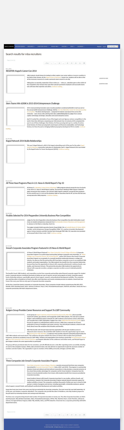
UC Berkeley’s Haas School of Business (45, 187)
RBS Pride (69, 315)
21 (80, 63)
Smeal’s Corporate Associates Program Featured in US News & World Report (38, 248)
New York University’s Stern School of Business (22, 339)
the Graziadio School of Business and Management (70, 222)
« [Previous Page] (51, 63)
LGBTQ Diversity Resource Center (71, 320)
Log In (104, 46)
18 (67, 63)
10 (59, 63)
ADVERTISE (76, 425)
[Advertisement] (62, 29)
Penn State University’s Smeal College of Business (61, 252)
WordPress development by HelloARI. (72, 427)
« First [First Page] (47, 63)
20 (75, 63)
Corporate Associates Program (45, 367)
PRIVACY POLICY (56, 425)
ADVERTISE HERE (103, 78)
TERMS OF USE (48, 425)
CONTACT (71, 425)
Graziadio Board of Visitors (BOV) (75, 227)
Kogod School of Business (53, 77)
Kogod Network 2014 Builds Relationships (23, 140)
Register (99, 46)
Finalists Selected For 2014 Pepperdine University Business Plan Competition (38, 215)
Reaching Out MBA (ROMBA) (37, 333)
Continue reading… (57, 86)
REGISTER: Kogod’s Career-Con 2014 (21, 70)
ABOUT (62, 425)
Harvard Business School (78, 337)
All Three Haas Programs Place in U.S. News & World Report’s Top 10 (35, 183)
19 (71, 63)
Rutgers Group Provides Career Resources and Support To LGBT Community (38, 310)
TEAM (66, 425)
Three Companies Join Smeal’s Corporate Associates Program (32, 360)
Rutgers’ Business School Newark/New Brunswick (50, 315)
